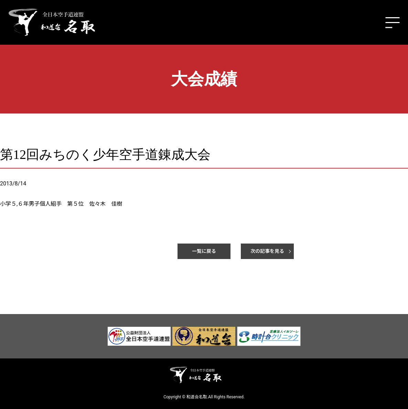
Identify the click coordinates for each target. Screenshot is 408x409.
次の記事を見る (267, 251)
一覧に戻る (204, 251)
